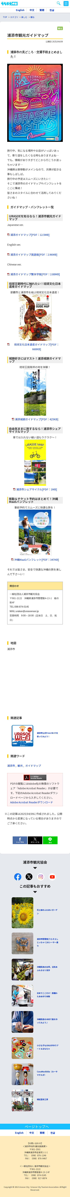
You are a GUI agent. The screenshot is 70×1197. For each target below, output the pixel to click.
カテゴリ (14, 17)
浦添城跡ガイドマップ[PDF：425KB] (36, 419)
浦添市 (11, 765)
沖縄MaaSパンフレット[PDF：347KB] (36, 559)
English (20, 10)
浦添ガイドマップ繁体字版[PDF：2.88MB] (35, 274)
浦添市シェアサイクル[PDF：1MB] (36, 489)
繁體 (42, 10)
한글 (52, 10)
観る (33, 17)
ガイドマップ (33, 765)
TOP (5, 17)
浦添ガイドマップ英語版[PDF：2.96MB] (33, 254)
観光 (20, 765)
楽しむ (24, 17)
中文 (32, 10)
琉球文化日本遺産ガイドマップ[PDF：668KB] (36, 347)
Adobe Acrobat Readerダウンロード (31, 802)
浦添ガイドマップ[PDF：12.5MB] (30, 235)
